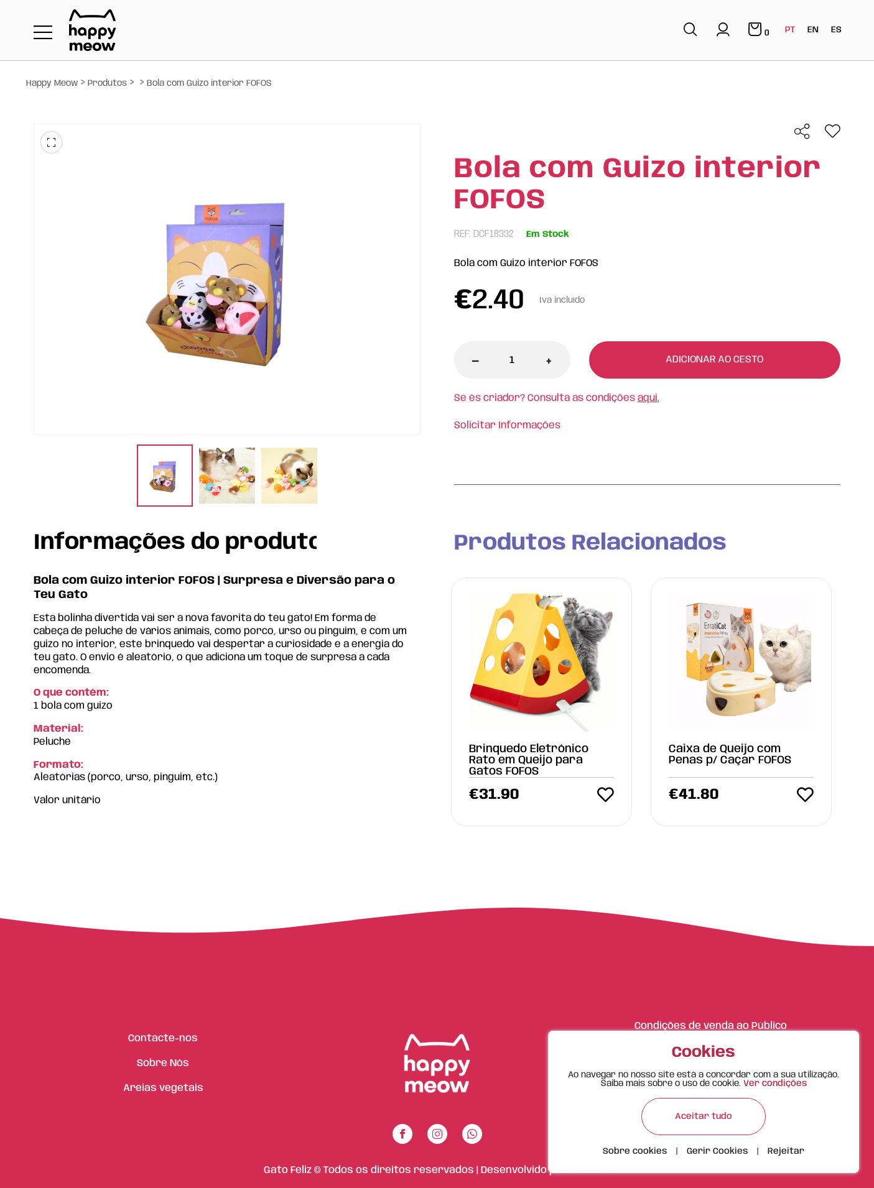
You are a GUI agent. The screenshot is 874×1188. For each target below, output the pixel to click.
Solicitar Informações (507, 425)
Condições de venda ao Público (711, 1026)
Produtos (107, 83)
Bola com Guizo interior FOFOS (209, 83)
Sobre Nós (163, 1063)
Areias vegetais (163, 1088)
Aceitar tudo (703, 1116)
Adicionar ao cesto (714, 359)
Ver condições (775, 1083)
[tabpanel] (165, 477)
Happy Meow (52, 83)
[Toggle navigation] (43, 33)
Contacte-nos (163, 1038)
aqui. (648, 398)
